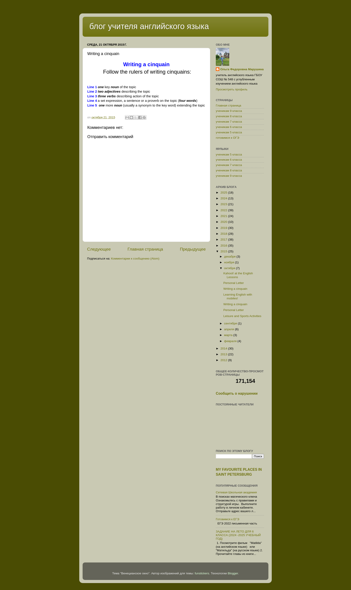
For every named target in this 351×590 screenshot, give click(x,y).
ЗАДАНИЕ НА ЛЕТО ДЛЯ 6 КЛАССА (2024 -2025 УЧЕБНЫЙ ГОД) (238, 535)
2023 (224, 204)
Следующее (99, 249)
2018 (224, 233)
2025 (224, 192)
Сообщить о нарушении (237, 393)
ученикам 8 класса (229, 116)
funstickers (202, 573)
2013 (224, 354)
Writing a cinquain (235, 288)
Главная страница (145, 249)
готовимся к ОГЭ (227, 137)
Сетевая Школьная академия (236, 492)
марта (228, 335)
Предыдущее (193, 249)
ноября (229, 262)
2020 (224, 222)
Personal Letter (233, 283)
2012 (224, 360)
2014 (224, 348)
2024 (224, 198)
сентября (231, 323)
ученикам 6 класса (229, 127)
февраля (231, 341)
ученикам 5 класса (229, 132)
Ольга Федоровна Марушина (242, 69)
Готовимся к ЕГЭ (227, 519)
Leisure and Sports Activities (242, 316)
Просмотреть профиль (232, 89)
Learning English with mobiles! (237, 296)
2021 (224, 216)
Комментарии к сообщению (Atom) (135, 258)
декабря (230, 256)
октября (230, 268)
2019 (224, 228)
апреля (229, 329)
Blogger (233, 573)
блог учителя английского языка (149, 26)
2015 (224, 251)
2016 (224, 245)
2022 (224, 210)
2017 (224, 239)
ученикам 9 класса (229, 111)
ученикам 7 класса (229, 121)
